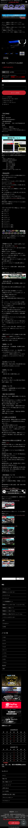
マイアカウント (6, 800)
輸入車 (4, 665)
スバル (4, 640)
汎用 (3, 668)
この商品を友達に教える (7, 100)
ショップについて (6, 785)
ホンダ (4, 643)
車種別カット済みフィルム (11, 22)
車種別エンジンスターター (8, 592)
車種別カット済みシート (11, 24)
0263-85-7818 (14, 2)
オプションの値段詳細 (7, 96)
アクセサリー (5, 623)
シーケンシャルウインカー (8, 617)
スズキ (4, 659)
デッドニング (5, 598)
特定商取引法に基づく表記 (8, 794)
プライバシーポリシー (7, 797)
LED (3, 620)
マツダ (20, 22)
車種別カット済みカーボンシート (9, 30)
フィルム (4, 25)
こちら (16, 245)
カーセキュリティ (6, 589)
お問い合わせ (5, 788)
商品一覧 (4, 778)
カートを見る (5, 791)
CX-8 (23, 24)
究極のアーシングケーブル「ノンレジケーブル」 (13, 604)
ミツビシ (4, 662)
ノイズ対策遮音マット (7, 601)
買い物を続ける (5, 104)
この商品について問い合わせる (9, 102)
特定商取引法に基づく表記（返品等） (10, 98)
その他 (4, 626)
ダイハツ (4, 649)
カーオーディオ (6, 595)
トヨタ (4, 637)
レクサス (4, 656)
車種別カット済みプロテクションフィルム (12, 614)
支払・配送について (7, 781)
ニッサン (4, 653)
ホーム (3, 22)
